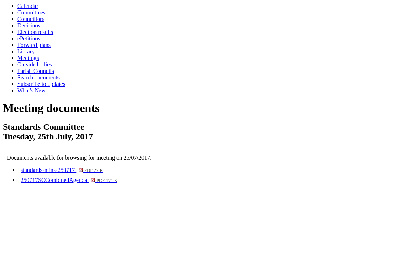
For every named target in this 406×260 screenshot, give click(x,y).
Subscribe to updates (41, 84)
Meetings (28, 58)
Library (26, 51)
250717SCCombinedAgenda (69, 180)
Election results (35, 32)
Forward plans (34, 45)
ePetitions (28, 38)
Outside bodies (34, 64)
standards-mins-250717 (62, 170)
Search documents (38, 77)
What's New (31, 90)
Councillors (30, 19)
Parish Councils (35, 71)
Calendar (27, 6)
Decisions (28, 25)
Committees (31, 12)
